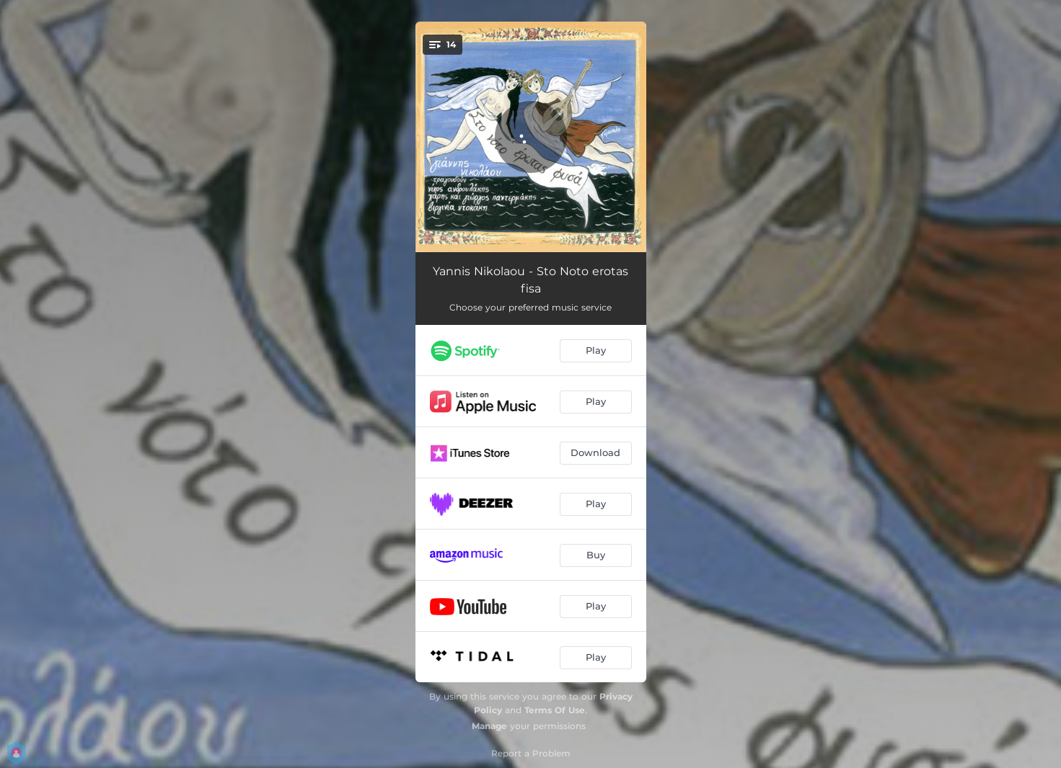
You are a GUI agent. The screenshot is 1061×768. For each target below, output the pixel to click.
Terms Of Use (554, 710)
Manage (489, 725)
